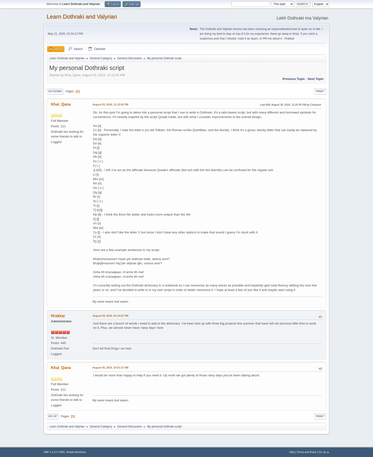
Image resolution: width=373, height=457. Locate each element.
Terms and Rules (306, 452)
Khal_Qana (61, 104)
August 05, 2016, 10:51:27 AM (110, 367)
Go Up (52, 416)
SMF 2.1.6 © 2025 (54, 452)
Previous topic (293, 79)
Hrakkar (58, 316)
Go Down (55, 91)
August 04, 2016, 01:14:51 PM (110, 315)
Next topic (316, 79)
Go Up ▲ (324, 452)
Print (320, 91)
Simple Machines (76, 452)
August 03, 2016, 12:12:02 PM (110, 104)
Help (292, 452)
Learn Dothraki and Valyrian (82, 16)
